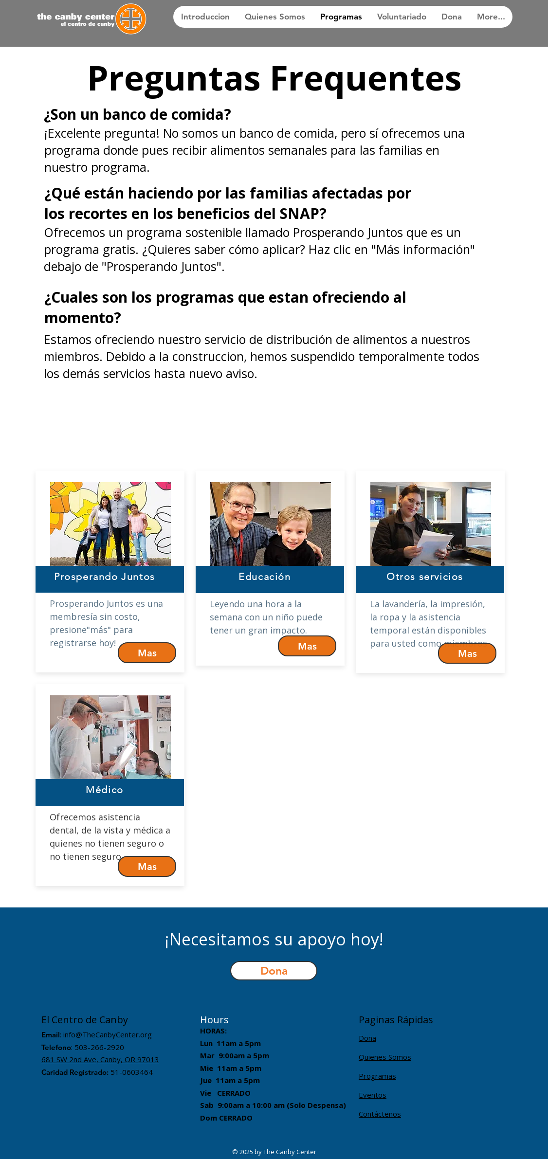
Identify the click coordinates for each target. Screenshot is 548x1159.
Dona (367, 1038)
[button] (273, 970)
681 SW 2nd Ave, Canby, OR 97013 (100, 1059)
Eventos (372, 1095)
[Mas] (147, 652)
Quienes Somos (385, 1057)
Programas (377, 1076)
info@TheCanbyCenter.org (107, 1034)
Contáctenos (380, 1114)
